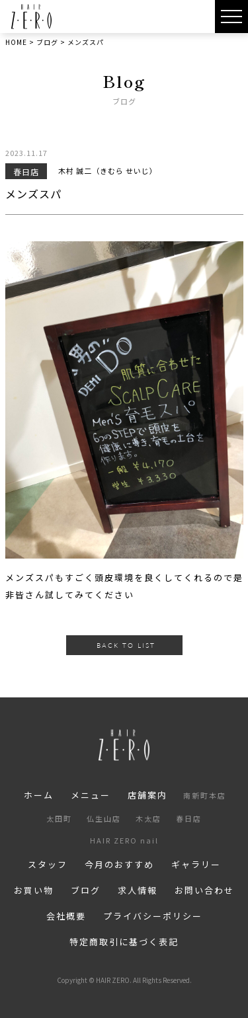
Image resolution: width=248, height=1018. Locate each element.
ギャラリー (196, 864)
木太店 (148, 818)
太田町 (59, 818)
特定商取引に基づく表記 (124, 941)
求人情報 (137, 890)
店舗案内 (147, 795)
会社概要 (66, 916)
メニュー (90, 795)
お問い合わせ (204, 890)
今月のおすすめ (119, 864)
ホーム (39, 795)
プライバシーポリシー (152, 916)
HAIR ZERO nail (124, 840)
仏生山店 (104, 818)
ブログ (86, 890)
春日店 (189, 818)
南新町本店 (204, 795)
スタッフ (47, 864)
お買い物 (34, 890)
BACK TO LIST (126, 645)
